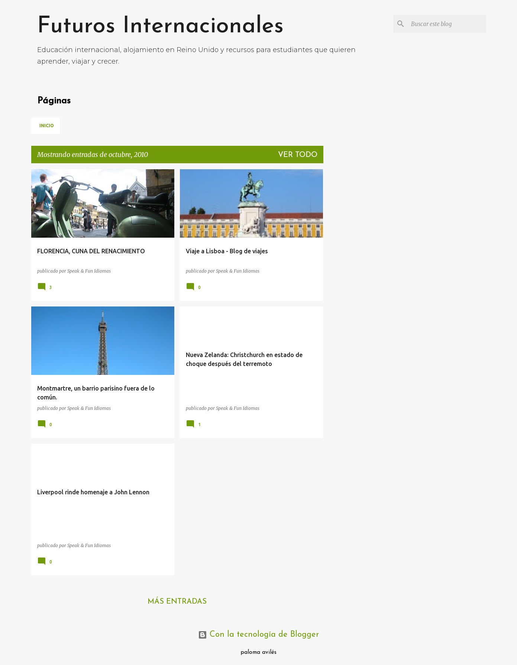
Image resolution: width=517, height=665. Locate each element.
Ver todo (297, 155)
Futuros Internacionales (160, 26)
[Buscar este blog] (447, 24)
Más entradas (177, 601)
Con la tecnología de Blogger (258, 634)
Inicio (46, 125)
